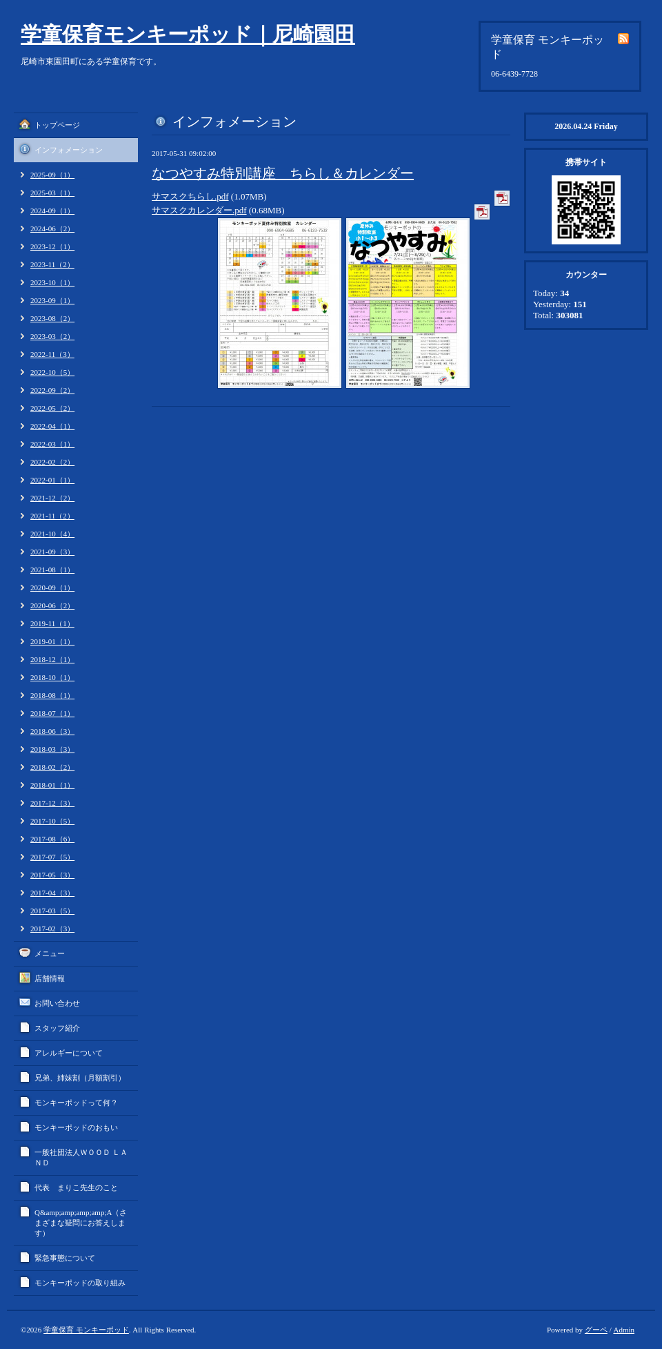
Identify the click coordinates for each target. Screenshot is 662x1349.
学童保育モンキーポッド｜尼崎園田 (188, 34)
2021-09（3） (52, 551)
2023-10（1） (52, 282)
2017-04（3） (52, 893)
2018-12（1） (52, 659)
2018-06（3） (52, 731)
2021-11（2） (52, 516)
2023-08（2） (52, 318)
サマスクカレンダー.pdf (199, 210)
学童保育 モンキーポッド (86, 1330)
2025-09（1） (52, 175)
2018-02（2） (52, 767)
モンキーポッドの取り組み (80, 1283)
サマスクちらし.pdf (190, 196)
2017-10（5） (52, 821)
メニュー (49, 953)
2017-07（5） (52, 857)
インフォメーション (68, 150)
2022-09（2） (52, 390)
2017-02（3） (52, 928)
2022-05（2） (52, 408)
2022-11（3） (52, 354)
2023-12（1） (52, 246)
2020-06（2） (52, 605)
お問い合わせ (57, 1003)
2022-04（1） (52, 426)
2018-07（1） (52, 713)
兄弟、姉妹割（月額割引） (80, 1078)
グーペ (596, 1330)
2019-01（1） (52, 641)
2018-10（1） (52, 677)
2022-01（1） (52, 480)
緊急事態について (64, 1258)
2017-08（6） (52, 839)
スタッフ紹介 (57, 1028)
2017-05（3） (52, 875)
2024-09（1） (52, 210)
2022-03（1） (52, 444)
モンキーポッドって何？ (76, 1102)
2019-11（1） (52, 623)
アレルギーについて (68, 1053)
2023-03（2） (52, 336)
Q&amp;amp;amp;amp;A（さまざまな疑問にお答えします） (80, 1222)
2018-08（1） (52, 695)
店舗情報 (49, 978)
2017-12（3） (52, 803)
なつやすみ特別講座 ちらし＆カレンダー (283, 173)
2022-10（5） (52, 372)
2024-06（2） (52, 228)
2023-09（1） (52, 300)
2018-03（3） (52, 749)
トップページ (57, 125)
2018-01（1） (52, 785)
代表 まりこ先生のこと (76, 1187)
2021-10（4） (52, 534)
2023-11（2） (52, 264)
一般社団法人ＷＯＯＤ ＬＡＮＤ (81, 1157)
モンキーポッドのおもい (76, 1127)
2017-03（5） (52, 910)
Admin (623, 1330)
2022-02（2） (52, 462)
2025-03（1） (52, 192)
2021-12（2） (52, 498)
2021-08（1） (52, 569)
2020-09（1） (52, 587)
